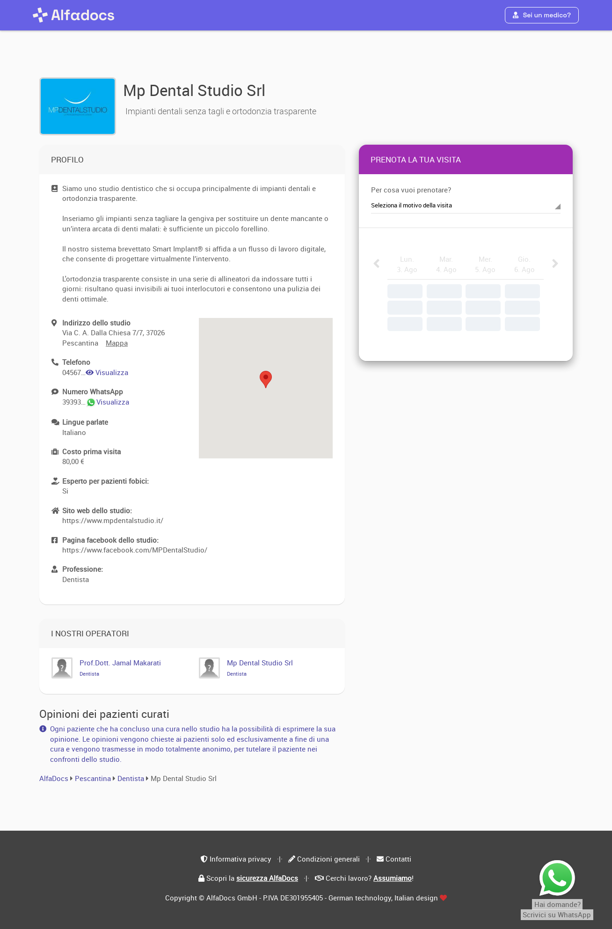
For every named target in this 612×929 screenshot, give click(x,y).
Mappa (117, 342)
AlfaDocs (53, 778)
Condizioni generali (328, 858)
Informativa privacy (240, 858)
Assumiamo (392, 878)
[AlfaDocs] (73, 14)
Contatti (398, 858)
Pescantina (93, 778)
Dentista (131, 778)
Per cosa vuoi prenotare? (411, 189)
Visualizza (107, 372)
